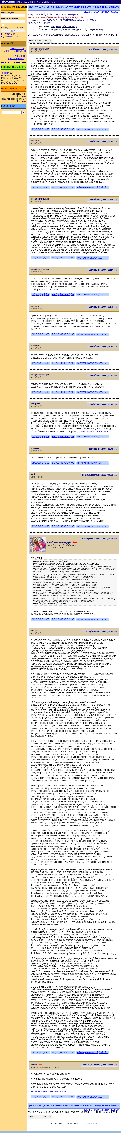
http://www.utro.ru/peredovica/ (94, 431)
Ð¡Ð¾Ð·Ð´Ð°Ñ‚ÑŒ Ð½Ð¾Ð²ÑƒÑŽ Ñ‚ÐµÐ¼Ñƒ (72, 7)
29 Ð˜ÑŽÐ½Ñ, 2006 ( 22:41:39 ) (102, 49)
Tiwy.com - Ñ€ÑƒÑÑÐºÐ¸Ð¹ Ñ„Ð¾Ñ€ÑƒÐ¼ (53, 14)
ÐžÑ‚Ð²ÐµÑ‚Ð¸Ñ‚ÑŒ (39, 7)
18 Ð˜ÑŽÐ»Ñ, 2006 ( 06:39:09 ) (103, 404)
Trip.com (5, 73)
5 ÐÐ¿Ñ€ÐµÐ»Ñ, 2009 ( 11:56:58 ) (100, 631)
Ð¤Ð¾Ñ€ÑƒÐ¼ (17, 48)
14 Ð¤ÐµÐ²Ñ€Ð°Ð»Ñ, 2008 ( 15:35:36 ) (99, 538)
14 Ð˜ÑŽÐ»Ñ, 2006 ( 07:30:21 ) (103, 346)
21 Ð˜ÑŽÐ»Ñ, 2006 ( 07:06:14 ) (103, 449)
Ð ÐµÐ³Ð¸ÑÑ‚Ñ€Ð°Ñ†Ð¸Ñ (14, 51)
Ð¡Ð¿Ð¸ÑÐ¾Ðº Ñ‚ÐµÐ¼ (107, 7)
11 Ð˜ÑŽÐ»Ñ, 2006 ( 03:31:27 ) (103, 141)
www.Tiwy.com (92, 1123)
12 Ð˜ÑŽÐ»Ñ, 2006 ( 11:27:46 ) (103, 270)
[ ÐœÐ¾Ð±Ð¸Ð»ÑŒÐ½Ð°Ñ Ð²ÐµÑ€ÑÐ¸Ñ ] (37, 2)
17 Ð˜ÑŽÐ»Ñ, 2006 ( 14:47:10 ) (103, 375)
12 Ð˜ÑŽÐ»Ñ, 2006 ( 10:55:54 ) (103, 200)
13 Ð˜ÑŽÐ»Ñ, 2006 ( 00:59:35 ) (103, 307)
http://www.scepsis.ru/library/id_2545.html (49, 1092)
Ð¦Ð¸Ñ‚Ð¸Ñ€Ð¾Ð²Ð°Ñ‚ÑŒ (63, 129)
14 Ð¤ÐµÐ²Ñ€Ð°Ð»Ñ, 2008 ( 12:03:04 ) (99, 475)
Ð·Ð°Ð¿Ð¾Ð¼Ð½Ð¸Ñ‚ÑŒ (12, 28)
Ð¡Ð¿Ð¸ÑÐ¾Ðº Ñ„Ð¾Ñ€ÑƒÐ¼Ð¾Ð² (101, 12)
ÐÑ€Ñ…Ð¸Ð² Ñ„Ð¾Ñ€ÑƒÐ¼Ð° (16, 57)
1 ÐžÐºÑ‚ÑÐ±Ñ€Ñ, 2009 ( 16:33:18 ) (100, 1065)
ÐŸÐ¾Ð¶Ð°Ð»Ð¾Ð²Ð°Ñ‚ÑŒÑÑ (92, 129)
